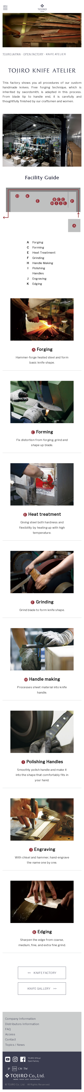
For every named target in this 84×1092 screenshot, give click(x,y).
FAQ (8, 1029)
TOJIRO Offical (34, 1058)
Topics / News (15, 1044)
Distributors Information (22, 1024)
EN (14, 1068)
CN (20, 1068)
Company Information (20, 1018)
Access (10, 1034)
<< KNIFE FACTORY (42, 973)
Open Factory (33, 1061)
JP (9, 1068)
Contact (10, 1039)
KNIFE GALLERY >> (42, 988)
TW (26, 1068)
